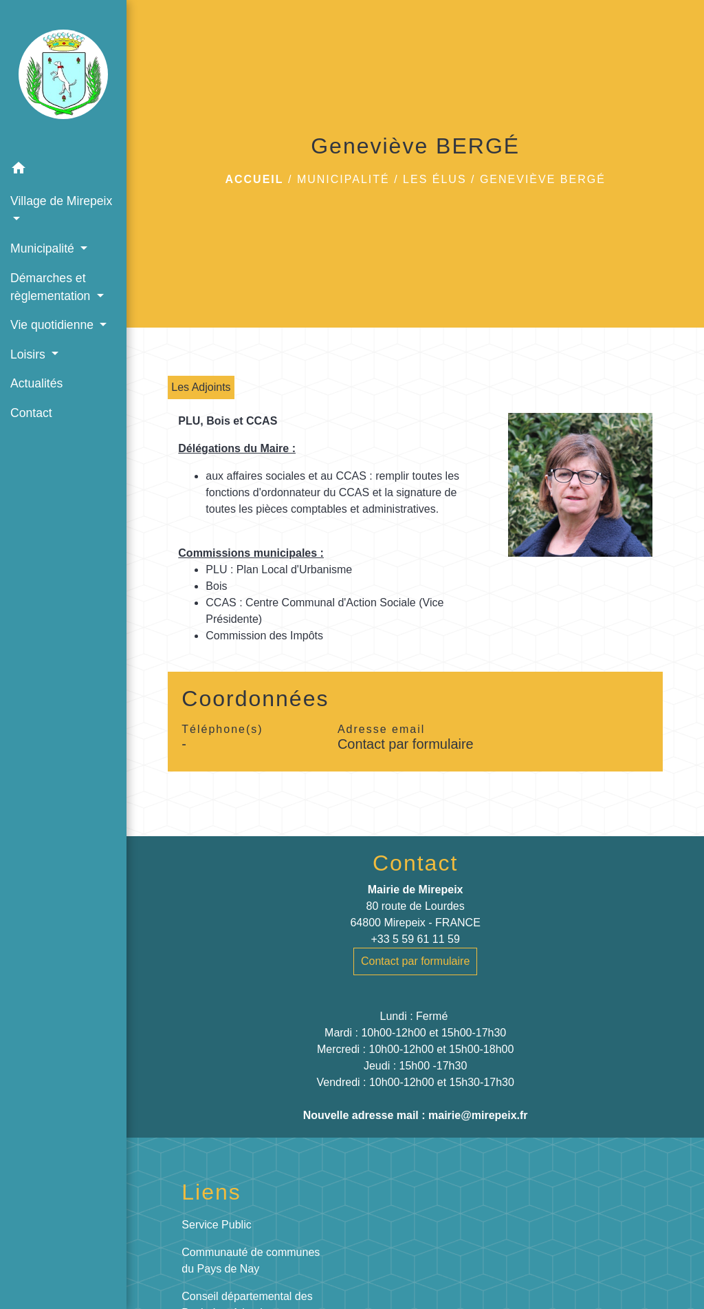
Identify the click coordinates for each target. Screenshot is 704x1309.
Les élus (434, 179)
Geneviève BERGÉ (543, 179)
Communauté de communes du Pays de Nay (251, 1260)
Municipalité (343, 179)
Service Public (216, 1225)
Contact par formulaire (406, 744)
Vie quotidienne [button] (53, 325)
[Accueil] (63, 77)
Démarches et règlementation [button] (52, 287)
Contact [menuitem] (31, 413)
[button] (63, 170)
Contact (415, 863)
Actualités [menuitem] (36, 383)
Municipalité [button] (44, 248)
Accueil (254, 179)
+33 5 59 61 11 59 (415, 939)
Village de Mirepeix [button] (61, 201)
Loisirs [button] (29, 354)
